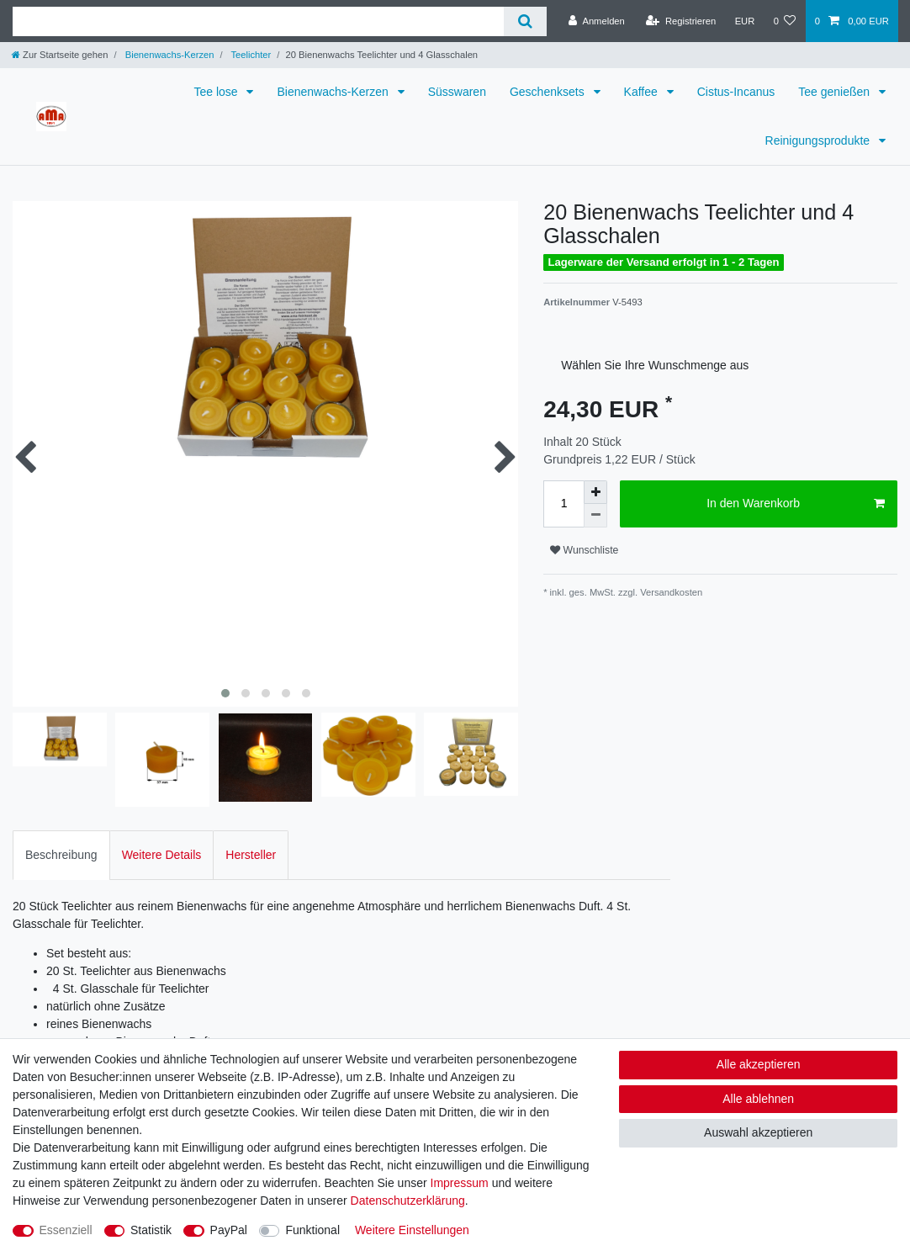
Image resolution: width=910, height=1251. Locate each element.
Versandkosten (670, 592)
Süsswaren (457, 91)
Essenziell (66, 1230)
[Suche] (525, 21)
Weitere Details (162, 854)
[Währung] (744, 21)
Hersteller (250, 854)
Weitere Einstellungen (412, 1230)
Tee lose (217, 91)
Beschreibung (61, 854)
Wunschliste (584, 550)
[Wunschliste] (784, 21)
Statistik (151, 1230)
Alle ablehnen (758, 1098)
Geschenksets (549, 91)
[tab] (61, 853)
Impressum (460, 1183)
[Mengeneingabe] (563, 503)
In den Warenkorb (795, 504)
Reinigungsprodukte (819, 140)
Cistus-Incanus (736, 91)
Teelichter (250, 55)
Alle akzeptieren (759, 1064)
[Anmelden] (596, 21)
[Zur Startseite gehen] (60, 55)
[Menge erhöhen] (595, 492)
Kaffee (642, 91)
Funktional (312, 1230)
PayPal (228, 1230)
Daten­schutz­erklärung (408, 1200)
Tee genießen (835, 91)
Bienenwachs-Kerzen (168, 55)
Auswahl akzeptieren (758, 1132)
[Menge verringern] (595, 515)
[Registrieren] (681, 21)
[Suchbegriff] (258, 21)
